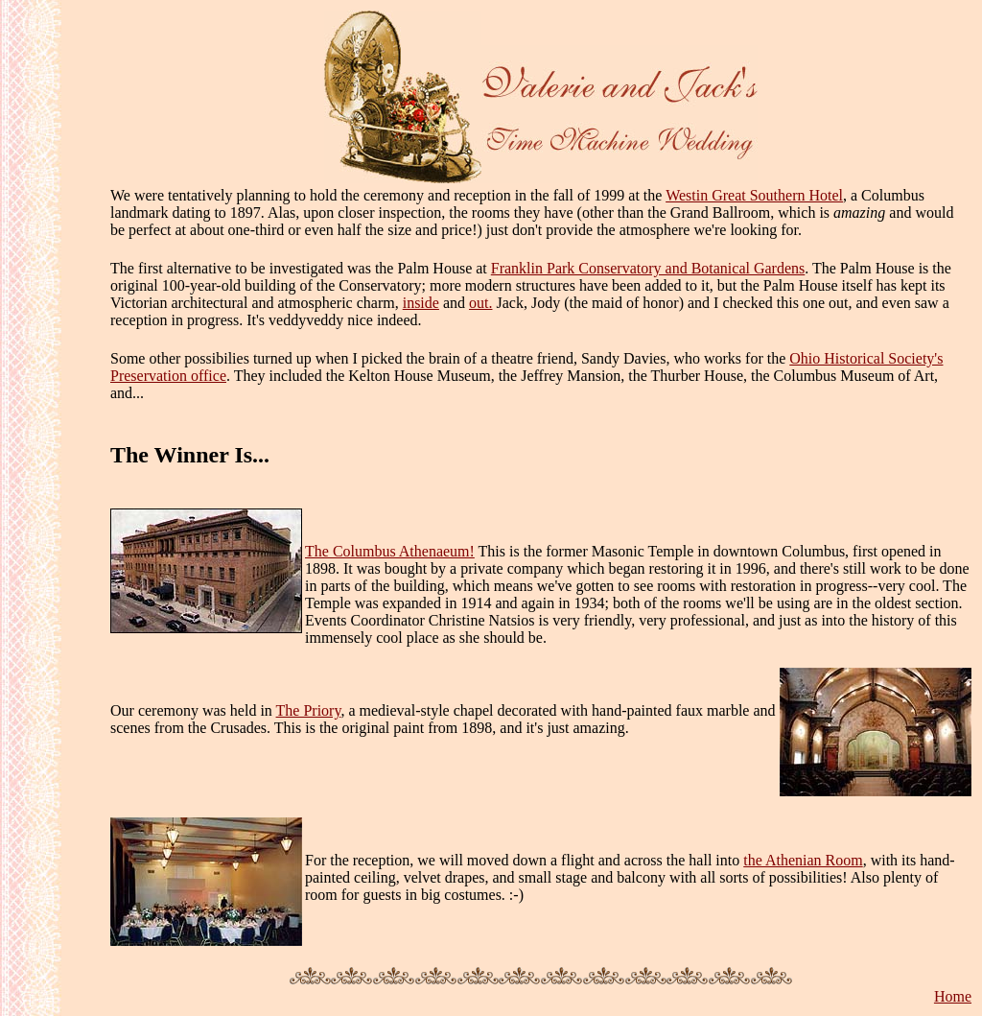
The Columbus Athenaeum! (390, 551)
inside (421, 303)
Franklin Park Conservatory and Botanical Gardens (648, 268)
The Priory (308, 710)
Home (952, 996)
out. (480, 303)
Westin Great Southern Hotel (754, 195)
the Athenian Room (802, 860)
